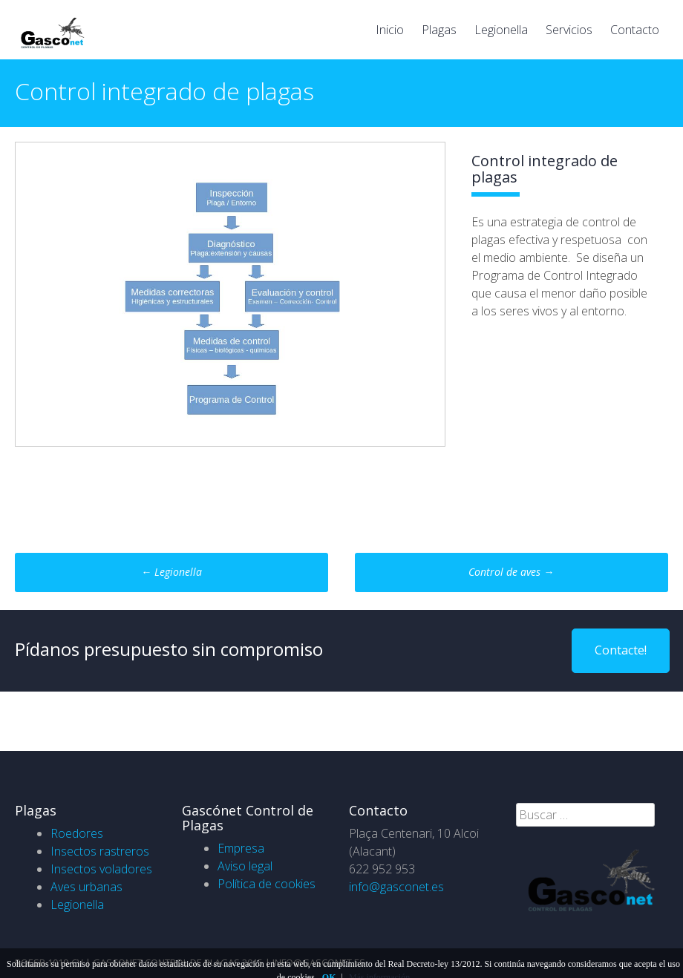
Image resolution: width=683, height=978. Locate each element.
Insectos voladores (101, 869)
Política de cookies (267, 884)
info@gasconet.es (396, 887)
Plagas (439, 30)
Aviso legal (245, 866)
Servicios (569, 30)
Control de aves (511, 572)
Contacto (634, 30)
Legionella (501, 30)
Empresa (241, 848)
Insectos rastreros (99, 851)
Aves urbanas (86, 887)
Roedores (76, 833)
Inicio (390, 30)
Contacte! (621, 650)
